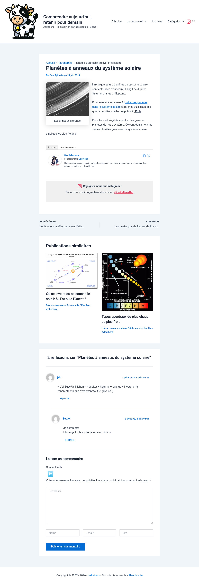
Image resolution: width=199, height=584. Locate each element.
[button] (145, 21)
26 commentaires (55, 305)
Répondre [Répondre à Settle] (69, 440)
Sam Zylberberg (71, 155)
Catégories (176, 21)
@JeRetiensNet (123, 192)
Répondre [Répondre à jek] (64, 398)
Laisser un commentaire (114, 328)
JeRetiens (83, 159)
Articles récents (68, 147)
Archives (157, 21)
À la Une (117, 21)
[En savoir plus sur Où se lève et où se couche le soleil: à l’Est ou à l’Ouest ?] (71, 270)
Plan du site (136, 575)
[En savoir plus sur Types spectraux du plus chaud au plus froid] (127, 282)
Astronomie (73, 305)
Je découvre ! (136, 21)
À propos (52, 147)
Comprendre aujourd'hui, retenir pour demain (67, 19)
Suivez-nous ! (189, 21)
